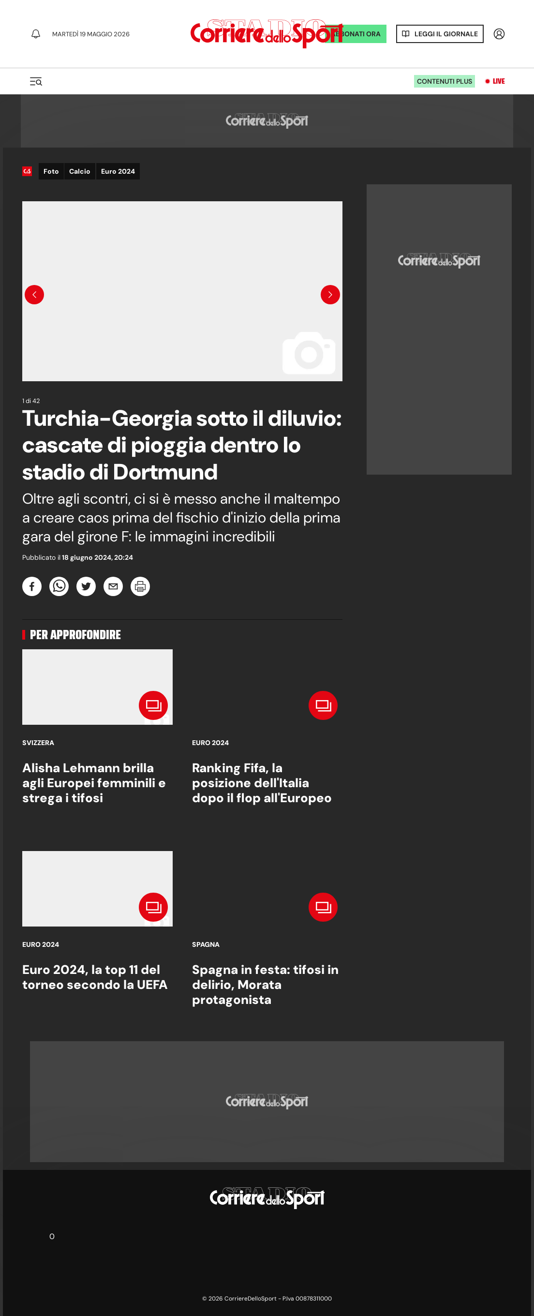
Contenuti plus (444, 81)
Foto (51, 171)
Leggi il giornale (446, 33)
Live (499, 81)
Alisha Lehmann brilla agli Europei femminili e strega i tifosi (94, 783)
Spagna (206, 944)
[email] (113, 586)
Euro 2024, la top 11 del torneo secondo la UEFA (95, 977)
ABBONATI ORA (356, 33)
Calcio (79, 171)
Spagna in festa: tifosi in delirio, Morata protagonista (265, 984)
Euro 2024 (118, 171)
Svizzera (38, 742)
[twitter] (86, 586)
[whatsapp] (59, 586)
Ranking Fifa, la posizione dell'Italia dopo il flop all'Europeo (262, 783)
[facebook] (32, 586)
